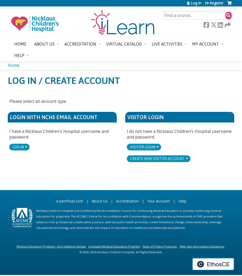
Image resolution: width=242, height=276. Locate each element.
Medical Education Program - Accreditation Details (51, 246)
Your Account (158, 201)
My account (205, 44)
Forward (227, 25)
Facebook (206, 25)
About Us (100, 201)
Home (20, 44)
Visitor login (142, 147)
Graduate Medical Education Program (114, 246)
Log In (196, 3)
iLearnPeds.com (69, 201)
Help (19, 55)
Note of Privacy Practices (160, 246)
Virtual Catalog (124, 44)
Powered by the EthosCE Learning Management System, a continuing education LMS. (213, 264)
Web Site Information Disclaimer (202, 246)
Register (216, 3)
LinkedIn (220, 25)
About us (44, 44)
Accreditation (80, 44)
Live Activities (167, 44)
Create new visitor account (157, 159)
